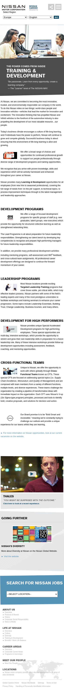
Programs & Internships (14, 654)
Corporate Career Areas (14, 652)
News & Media (10, 622)
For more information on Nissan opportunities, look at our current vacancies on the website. (31, 435)
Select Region (9, 12)
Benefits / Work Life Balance (15, 640)
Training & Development (14, 638)
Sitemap (41, 683)
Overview (8, 612)
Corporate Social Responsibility (17, 619)
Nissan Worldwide (28, 683)
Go (56, 17)
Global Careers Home (11, 683)
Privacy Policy (8, 686)
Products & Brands (12, 615)
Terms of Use (51, 683)
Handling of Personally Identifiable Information (33, 686)
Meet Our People (11, 663)
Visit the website (11, 556)
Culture (7, 633)
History (7, 617)
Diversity (8, 636)
